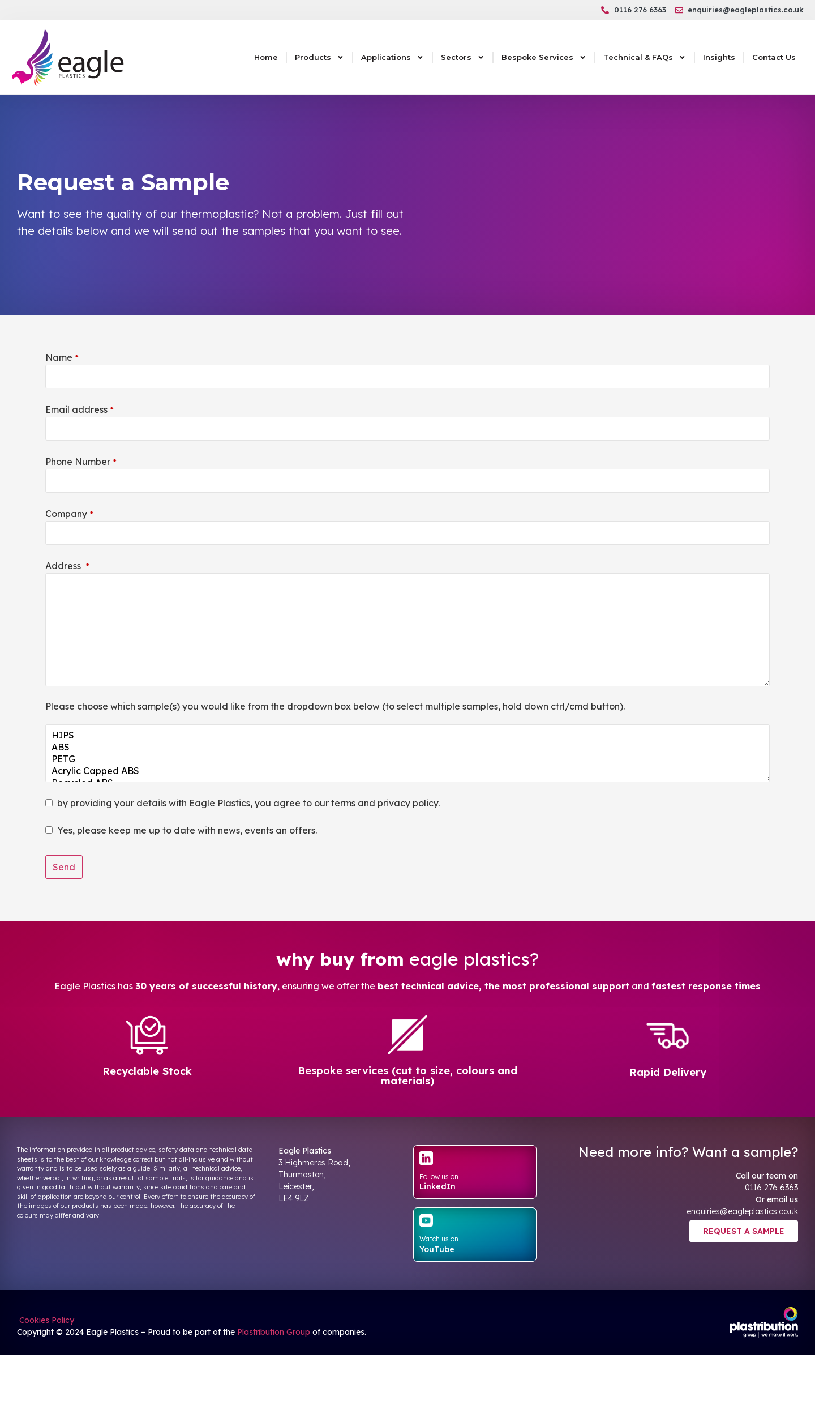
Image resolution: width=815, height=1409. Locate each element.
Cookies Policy (45, 1320)
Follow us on (438, 1176)
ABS (407, 747)
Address (67, 565)
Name (62, 357)
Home (266, 57)
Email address (79, 409)
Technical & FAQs (644, 57)
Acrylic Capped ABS (407, 771)
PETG (407, 759)
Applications (392, 57)
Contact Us (774, 57)
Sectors (462, 57)
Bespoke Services (543, 57)
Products (319, 57)
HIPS (407, 735)
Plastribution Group (273, 1332)
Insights (719, 57)
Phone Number (81, 461)
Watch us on (438, 1239)
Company (69, 513)
